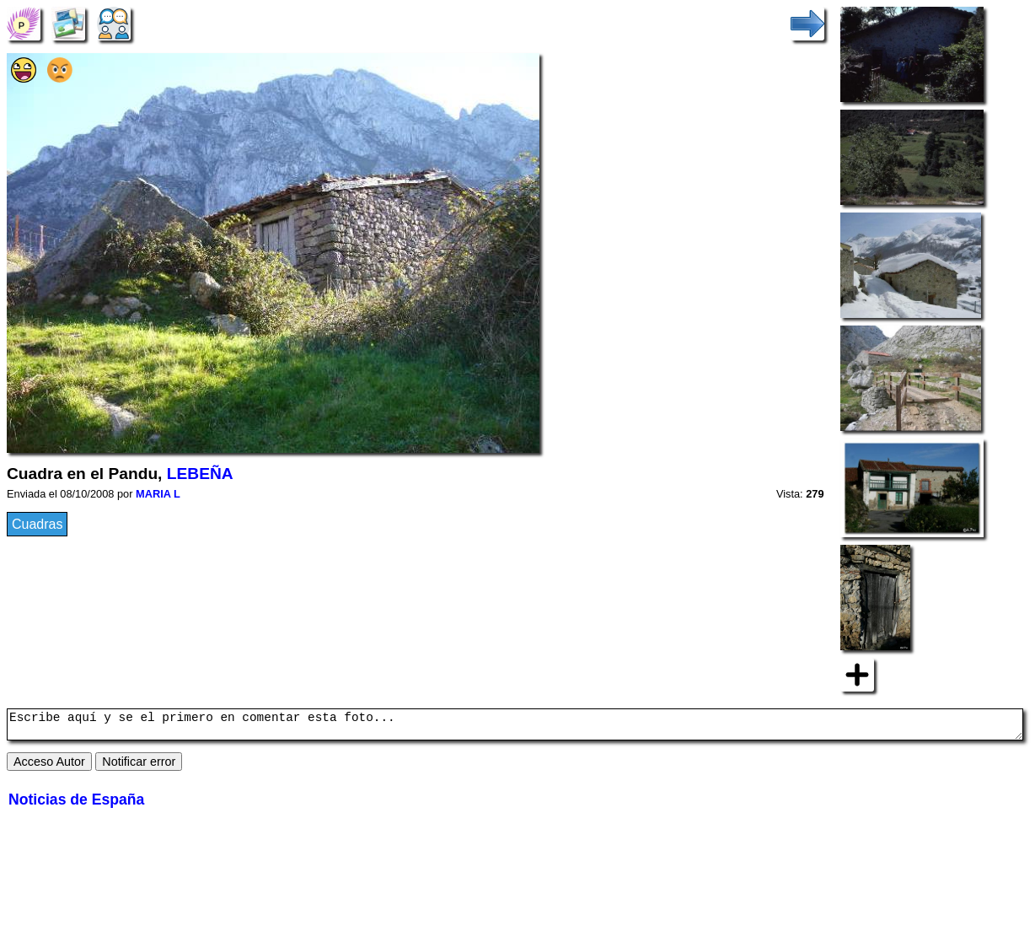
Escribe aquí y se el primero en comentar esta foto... (515, 727)
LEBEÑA (200, 473)
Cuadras (37, 524)
